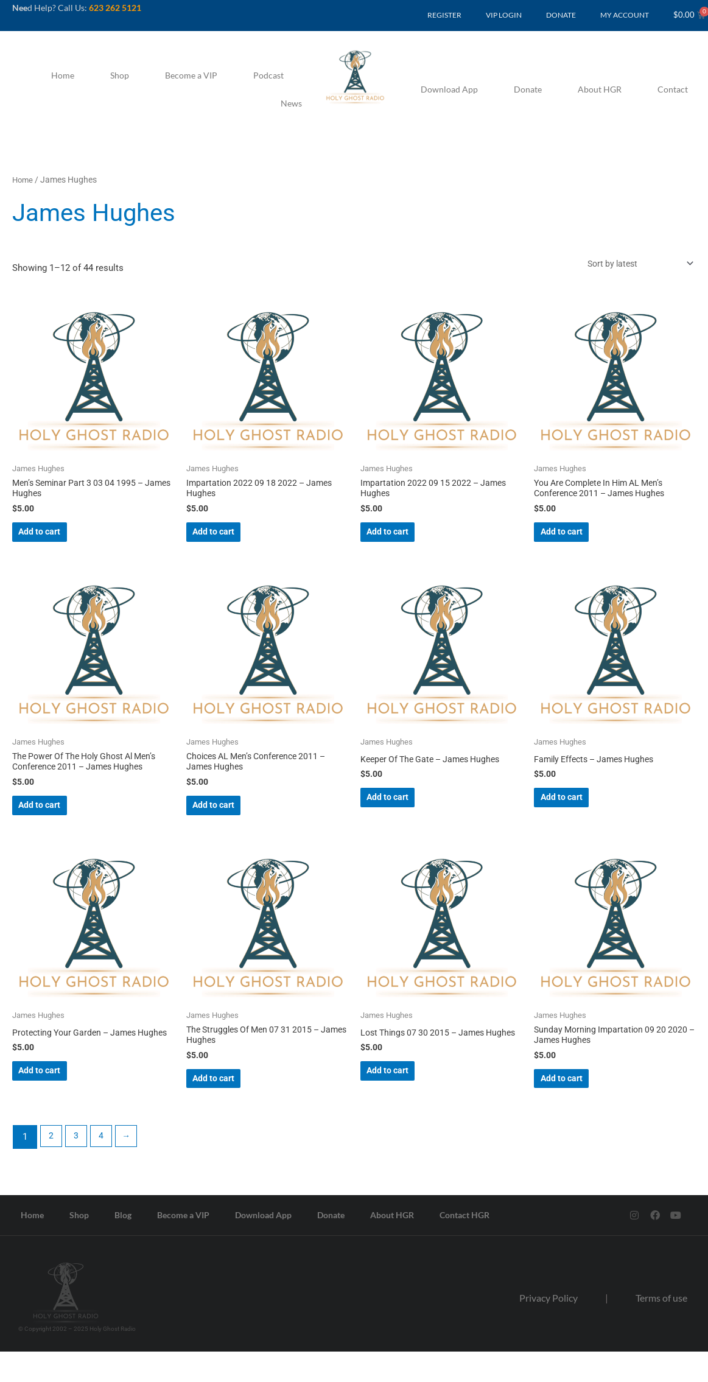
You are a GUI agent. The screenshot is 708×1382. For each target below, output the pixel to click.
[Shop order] (632, 264)
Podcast (268, 75)
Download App (449, 89)
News (291, 103)
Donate (528, 89)
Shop (119, 75)
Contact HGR (464, 1243)
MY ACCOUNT (624, 14)
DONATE (561, 14)
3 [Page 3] (79, 1165)
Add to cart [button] (59, 539)
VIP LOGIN (504, 14)
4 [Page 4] (105, 1165)
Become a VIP (191, 75)
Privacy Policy (548, 1326)
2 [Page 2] (51, 1165)
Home (62, 75)
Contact (672, 89)
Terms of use (661, 1326)
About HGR (600, 89)
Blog (122, 1243)
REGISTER (444, 14)
